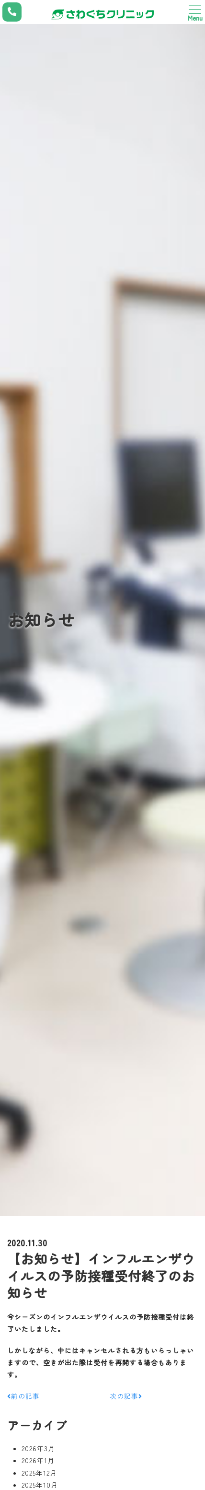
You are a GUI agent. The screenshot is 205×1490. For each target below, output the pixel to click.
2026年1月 (38, 1460)
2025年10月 (40, 1485)
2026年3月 (38, 1448)
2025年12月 (39, 1473)
